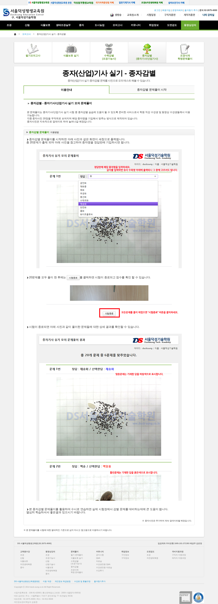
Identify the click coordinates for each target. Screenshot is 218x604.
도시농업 (99, 25)
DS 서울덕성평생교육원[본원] (26, 581)
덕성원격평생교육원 (83, 2)
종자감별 (74, 567)
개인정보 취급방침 (63, 581)
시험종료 (73, 278)
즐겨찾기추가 (100, 581)
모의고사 (26, 34)
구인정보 (125, 555)
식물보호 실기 (71, 50)
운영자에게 (177, 10)
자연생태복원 (26, 564)
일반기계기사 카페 (127, 2)
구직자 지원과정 (179, 555)
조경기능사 (50, 558)
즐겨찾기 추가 (191, 10)
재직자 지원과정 (179, 558)
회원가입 (166, 10)
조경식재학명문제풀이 (185, 52)
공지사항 (100, 555)
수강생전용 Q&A (103, 564)
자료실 (99, 561)
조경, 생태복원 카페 (152, 2)
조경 (22, 555)
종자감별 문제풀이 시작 (152, 89)
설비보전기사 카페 (176, 2)
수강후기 (100, 571)
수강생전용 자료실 (104, 567)
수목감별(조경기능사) (109, 52)
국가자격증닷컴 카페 (105, 2)
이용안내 (66, 89)
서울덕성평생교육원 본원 (61, 2)
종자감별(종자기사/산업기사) (147, 52)
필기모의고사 (33, 50)
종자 (22, 567)
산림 (22, 558)
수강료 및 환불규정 (82, 581)
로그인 (157, 10)
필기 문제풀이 (77, 555)
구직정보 (125, 558)
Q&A (98, 558)
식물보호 (45, 25)
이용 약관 (47, 581)
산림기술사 (50, 564)
